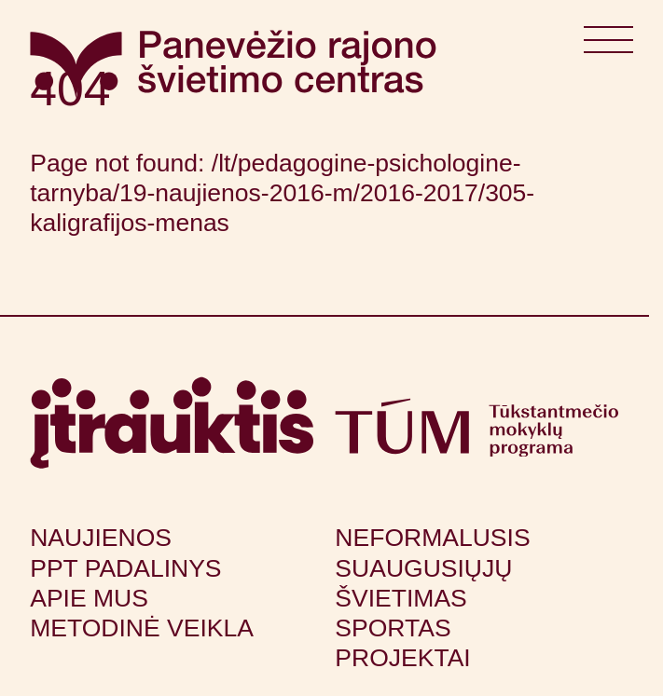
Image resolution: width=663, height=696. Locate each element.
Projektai (402, 658)
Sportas (392, 628)
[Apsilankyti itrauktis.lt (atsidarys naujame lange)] (171, 423)
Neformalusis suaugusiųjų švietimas (432, 567)
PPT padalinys (125, 568)
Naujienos (101, 538)
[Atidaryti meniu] (609, 45)
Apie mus (89, 598)
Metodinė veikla (142, 628)
